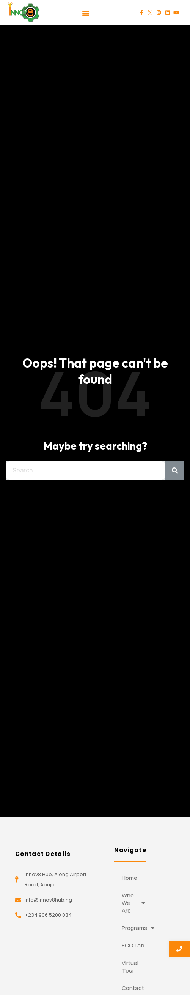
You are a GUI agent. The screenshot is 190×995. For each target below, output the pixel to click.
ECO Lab (133, 945)
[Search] (174, 470)
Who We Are (133, 902)
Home (129, 878)
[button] (85, 13)
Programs (137, 928)
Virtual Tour (130, 966)
